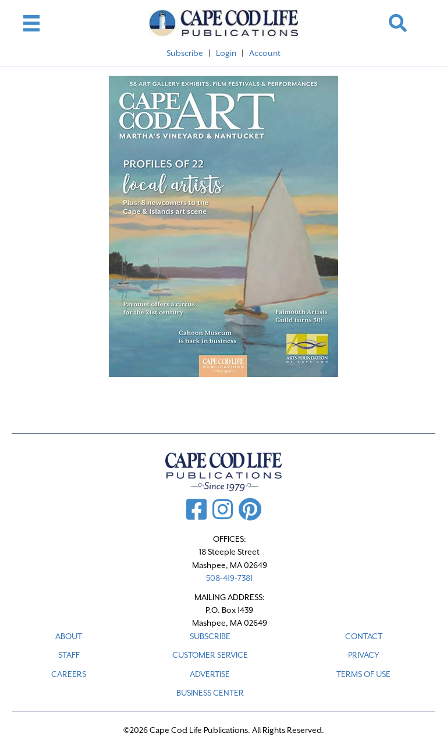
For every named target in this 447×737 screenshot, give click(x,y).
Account (265, 53)
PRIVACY (363, 655)
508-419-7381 (229, 578)
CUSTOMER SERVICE (210, 655)
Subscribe (184, 53)
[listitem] (173, 186)
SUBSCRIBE (210, 636)
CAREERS (68, 674)
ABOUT (68, 636)
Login (226, 53)
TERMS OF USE (363, 674)
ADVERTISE (210, 674)
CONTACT (363, 636)
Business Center (210, 692)
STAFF (69, 655)
